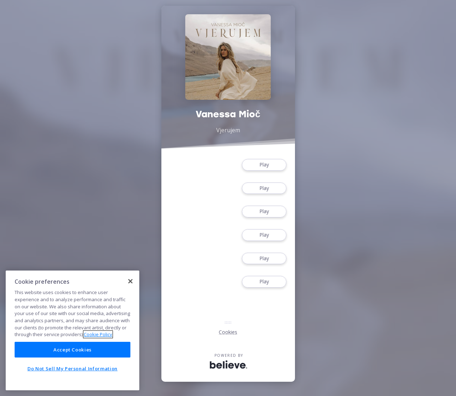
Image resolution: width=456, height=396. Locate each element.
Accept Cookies (72, 349)
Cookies (228, 332)
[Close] (130, 281)
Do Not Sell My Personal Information (72, 368)
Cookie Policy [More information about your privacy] (98, 334)
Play (264, 164)
